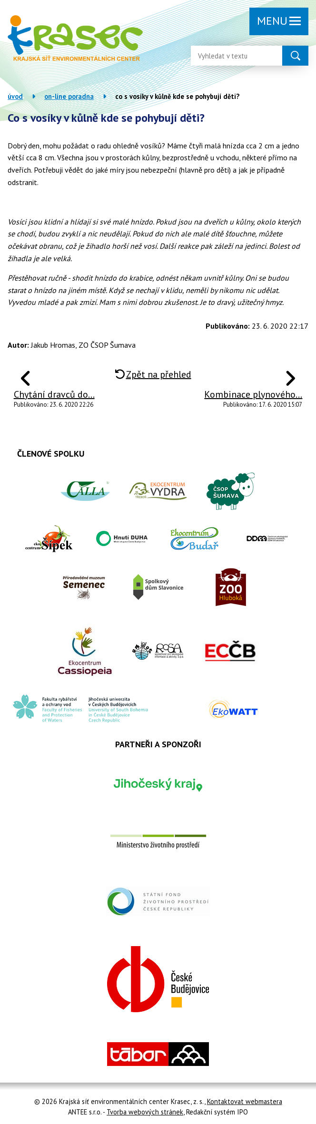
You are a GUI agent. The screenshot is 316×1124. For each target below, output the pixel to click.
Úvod (15, 96)
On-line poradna (69, 96)
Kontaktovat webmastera (244, 1101)
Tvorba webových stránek (145, 1111)
